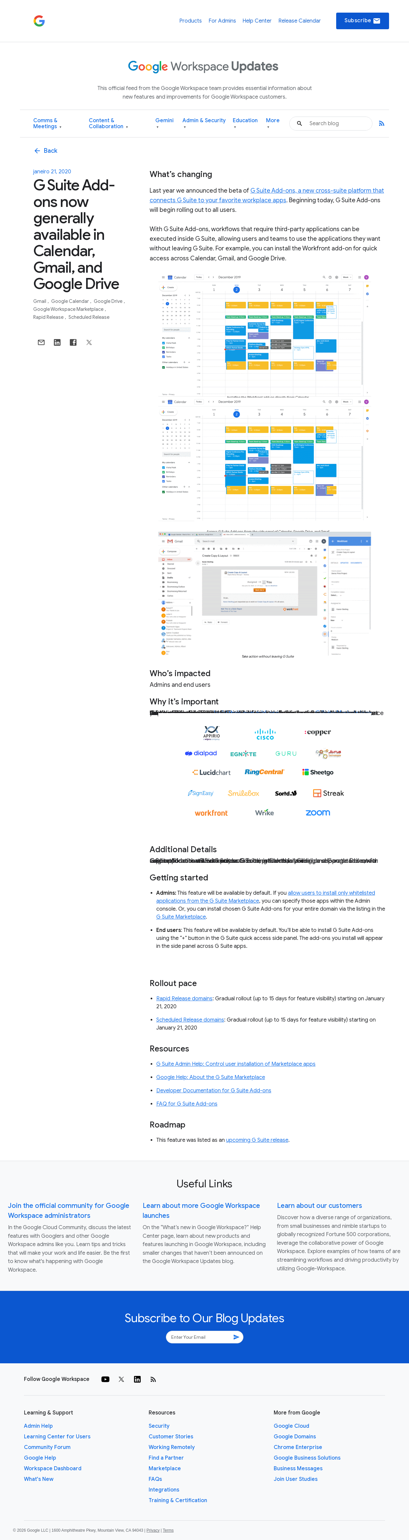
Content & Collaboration (108, 124)
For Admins (222, 21)
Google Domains (295, 1436)
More (273, 124)
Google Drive (108, 301)
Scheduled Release (88, 317)
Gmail (40, 301)
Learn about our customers (319, 1206)
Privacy (153, 1530)
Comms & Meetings (47, 124)
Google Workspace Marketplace (68, 309)
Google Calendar (70, 301)
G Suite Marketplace (181, 917)
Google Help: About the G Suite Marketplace (210, 1077)
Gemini (164, 124)
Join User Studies (296, 1479)
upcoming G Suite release (257, 1140)
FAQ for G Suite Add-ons (186, 1104)
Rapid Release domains (184, 998)
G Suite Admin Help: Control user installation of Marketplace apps (236, 1064)
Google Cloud (291, 1426)
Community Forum (47, 1447)
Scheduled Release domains (190, 1020)
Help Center (257, 21)
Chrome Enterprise (298, 1447)
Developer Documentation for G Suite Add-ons (213, 1090)
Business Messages (298, 1468)
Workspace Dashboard (52, 1468)
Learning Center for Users (57, 1436)
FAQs (155, 1479)
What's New (39, 1479)
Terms (168, 1530)
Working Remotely (172, 1447)
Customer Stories (171, 1436)
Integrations (164, 1490)
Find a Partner (166, 1458)
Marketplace (165, 1468)
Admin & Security (204, 124)
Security (159, 1426)
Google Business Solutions (307, 1458)
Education (245, 124)
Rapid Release (49, 317)
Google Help (40, 1458)
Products (190, 21)
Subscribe (362, 21)
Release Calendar (299, 21)
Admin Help (38, 1426)
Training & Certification (178, 1500)
